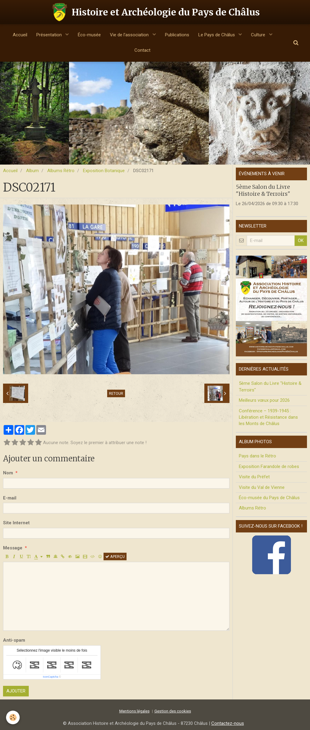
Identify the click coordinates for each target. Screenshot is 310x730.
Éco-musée (89, 35)
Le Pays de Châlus (217, 35)
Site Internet (16, 522)
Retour (116, 393)
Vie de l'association (130, 35)
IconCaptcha (50, 676)
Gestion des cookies (172, 711)
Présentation (49, 35)
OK (301, 240)
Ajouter (15, 691)
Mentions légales (134, 711)
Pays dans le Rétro (257, 456)
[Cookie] (13, 717)
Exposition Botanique (104, 170)
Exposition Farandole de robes (269, 466)
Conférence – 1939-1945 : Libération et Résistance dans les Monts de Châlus (268, 417)
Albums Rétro (60, 170)
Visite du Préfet (254, 477)
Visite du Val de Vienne (262, 487)
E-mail (9, 498)
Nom (8, 473)
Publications (177, 35)
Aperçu (115, 556)
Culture (258, 35)
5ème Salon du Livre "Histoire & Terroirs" (263, 190)
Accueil (20, 35)
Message (12, 548)
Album (32, 170)
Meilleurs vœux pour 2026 (264, 400)
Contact (142, 50)
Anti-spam (14, 640)
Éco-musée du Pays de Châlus (269, 497)
